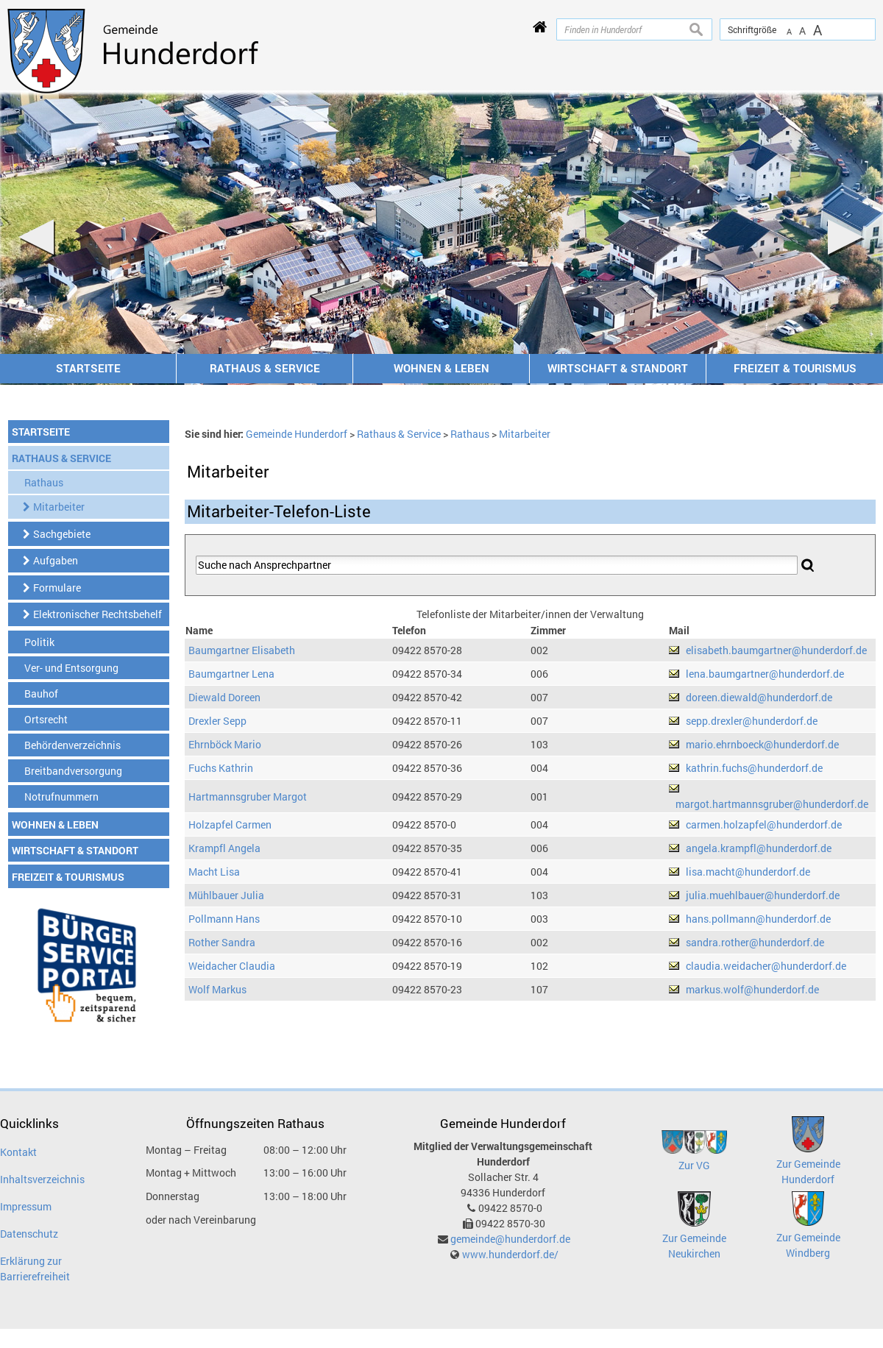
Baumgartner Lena (231, 674)
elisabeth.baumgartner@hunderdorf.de (776, 650)
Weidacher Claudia (231, 966)
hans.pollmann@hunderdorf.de (758, 919)
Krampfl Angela (224, 848)
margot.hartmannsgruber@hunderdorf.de (771, 804)
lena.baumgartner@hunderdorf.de (765, 674)
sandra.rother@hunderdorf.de (755, 942)
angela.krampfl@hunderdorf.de (758, 848)
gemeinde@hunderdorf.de (510, 1239)
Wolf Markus (217, 989)
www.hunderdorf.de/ (510, 1254)
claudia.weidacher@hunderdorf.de (766, 966)
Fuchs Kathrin (220, 768)
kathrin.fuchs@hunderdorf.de (754, 768)
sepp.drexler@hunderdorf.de (752, 721)
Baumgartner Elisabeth (241, 650)
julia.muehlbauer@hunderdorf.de (763, 895)
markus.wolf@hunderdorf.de (752, 989)
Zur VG (694, 1165)
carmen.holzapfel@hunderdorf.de (764, 824)
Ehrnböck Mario (224, 744)
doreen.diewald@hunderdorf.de (759, 697)
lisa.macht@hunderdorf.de (748, 872)
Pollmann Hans (224, 919)
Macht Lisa (214, 872)
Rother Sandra (221, 942)
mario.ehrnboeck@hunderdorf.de (762, 744)
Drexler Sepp (217, 721)
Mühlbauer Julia (226, 895)
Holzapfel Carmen (230, 824)
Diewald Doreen (224, 697)
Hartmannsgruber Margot (247, 797)
